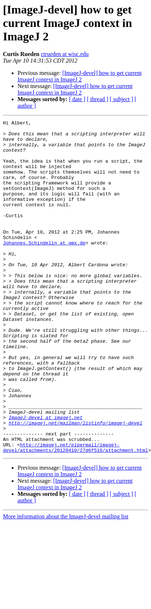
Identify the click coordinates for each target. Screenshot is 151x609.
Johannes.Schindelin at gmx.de (44, 267)
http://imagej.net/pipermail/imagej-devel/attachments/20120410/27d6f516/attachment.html (75, 513)
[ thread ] (97, 99)
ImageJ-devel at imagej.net (46, 477)
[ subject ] (121, 99)
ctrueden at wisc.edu (65, 54)
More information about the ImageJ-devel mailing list (65, 583)
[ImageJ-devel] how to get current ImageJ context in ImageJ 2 (80, 76)
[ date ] (77, 99)
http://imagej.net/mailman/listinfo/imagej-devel (76, 484)
